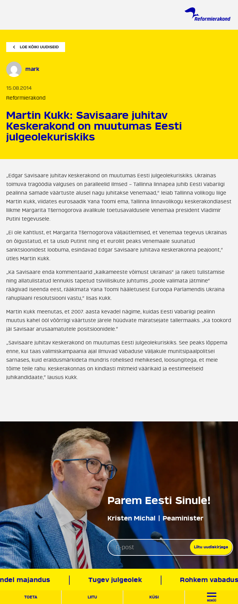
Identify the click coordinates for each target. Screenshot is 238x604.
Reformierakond (26, 98)
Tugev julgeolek (116, 580)
